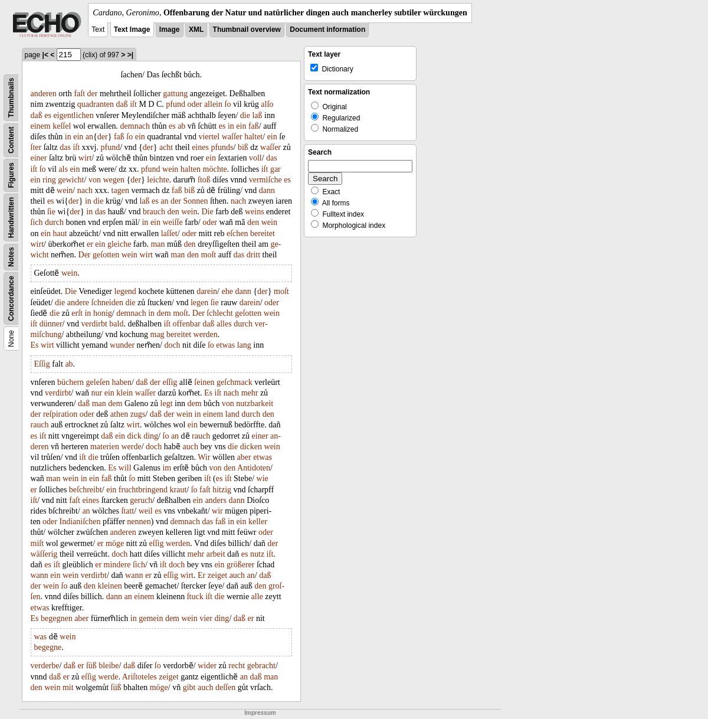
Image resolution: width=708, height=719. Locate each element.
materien (104, 446)
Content (11, 140)
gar (275, 169)
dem (164, 313)
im (166, 467)
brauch (154, 211)
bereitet (262, 233)
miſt (37, 543)
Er (201, 575)
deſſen (225, 687)
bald (116, 323)
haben (122, 382)
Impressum (260, 713)
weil (146, 510)
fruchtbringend (143, 489)
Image (169, 29)
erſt (77, 313)
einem (41, 126)
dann (267, 190)
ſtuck (195, 596)
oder (195, 104)
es (47, 115)
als (63, 169)
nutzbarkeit (254, 403)
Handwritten (11, 217)
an (89, 136)
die (245, 115)
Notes (11, 257)
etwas (225, 345)
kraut (178, 489)
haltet (253, 136)
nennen (138, 521)
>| (130, 55)
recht (236, 665)
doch (172, 345)
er (90, 244)
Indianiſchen (80, 521)
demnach (135, 126)
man (157, 244)
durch (54, 222)
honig (102, 313)
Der (84, 254)
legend (125, 291)
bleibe (109, 665)
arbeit (215, 554)
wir (217, 510)
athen (119, 414)
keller (257, 521)
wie (262, 478)
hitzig (221, 489)
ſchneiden (107, 302)
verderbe (45, 665)
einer (39, 157)
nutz (257, 554)
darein (206, 291)
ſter (36, 147)
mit (68, 687)
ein (241, 126)
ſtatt (127, 510)
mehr (249, 392)
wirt (85, 157)
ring (49, 179)
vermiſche (265, 179)
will (125, 467)
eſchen (237, 233)
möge (115, 543)
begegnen (57, 618)
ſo (228, 104)
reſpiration (60, 414)
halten (191, 169)
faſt (79, 93)
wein (170, 169)
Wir (204, 457)
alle (257, 596)
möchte (215, 169)
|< (45, 55)
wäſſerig (44, 554)
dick (134, 436)
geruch (141, 500)
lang (244, 345)
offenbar (187, 323)
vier (205, 618)
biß (243, 147)
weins (254, 211)
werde (131, 446)
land (232, 414)
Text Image (132, 29)
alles (224, 323)
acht (166, 147)
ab (181, 126)
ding (150, 436)
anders (216, 500)
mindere (117, 564)
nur (97, 392)
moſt (209, 254)
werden (206, 334)
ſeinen (204, 382)
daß (122, 104)
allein (213, 104)
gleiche (119, 244)
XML (196, 29)
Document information (327, 29)
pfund (175, 104)
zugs (138, 414)
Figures (11, 175)
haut (60, 233)
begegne (48, 647)
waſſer (232, 136)
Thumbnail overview (247, 29)
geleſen (98, 382)
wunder (122, 345)
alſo (267, 104)
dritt (253, 254)
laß (257, 115)
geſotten (106, 254)
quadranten (95, 104)
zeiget (217, 575)
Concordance (11, 298)
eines (200, 147)
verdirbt (94, 323)
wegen (113, 179)
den (173, 211)
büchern (70, 382)
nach (85, 190)
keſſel (62, 126)
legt (166, 403)
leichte (158, 179)
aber (244, 457)
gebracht (261, 665)
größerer (240, 564)
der (92, 93)
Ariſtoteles (139, 676)
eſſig (169, 382)
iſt (133, 104)
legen (199, 302)
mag (157, 334)
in (231, 126)
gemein (151, 618)
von (94, 179)
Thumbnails (11, 97)
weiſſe (172, 222)
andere (78, 302)
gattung (175, 93)
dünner (51, 323)
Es (35, 345)
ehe (227, 291)
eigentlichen (73, 115)
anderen (44, 93)
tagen (120, 190)
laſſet (169, 233)
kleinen (109, 585)
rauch (40, 424)
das (65, 147)
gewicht (71, 179)
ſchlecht (219, 313)
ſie (51, 211)
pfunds (222, 147)
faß (253, 126)
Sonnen (195, 201)
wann (39, 575)
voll (255, 157)
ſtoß (204, 179)
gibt (189, 687)
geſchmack (235, 382)
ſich (37, 222)
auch (190, 446)
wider (207, 665)
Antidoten (253, 467)
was (40, 636)
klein (124, 392)
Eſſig (42, 364)
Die (207, 211)
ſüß (91, 665)
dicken (251, 446)
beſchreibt (85, 489)
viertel (208, 136)
